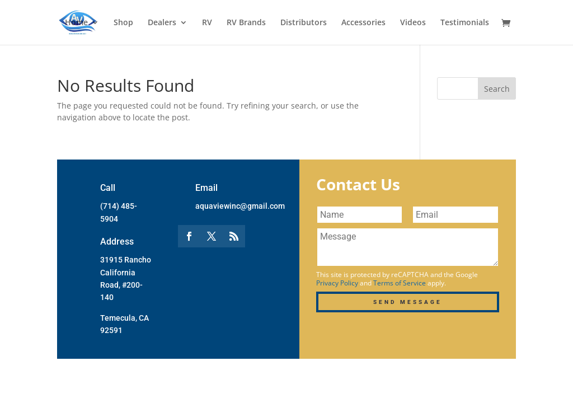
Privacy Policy (337, 283)
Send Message (407, 302)
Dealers (162, 22)
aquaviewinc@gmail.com (240, 206)
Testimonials (464, 22)
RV (207, 22)
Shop (123, 22)
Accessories (363, 22)
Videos (413, 22)
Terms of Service (399, 283)
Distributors (303, 22)
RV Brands (246, 22)
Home (76, 22)
